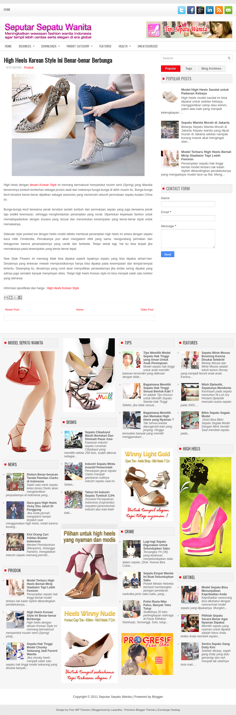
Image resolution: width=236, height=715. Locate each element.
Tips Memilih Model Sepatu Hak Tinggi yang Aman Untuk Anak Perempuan (156, 358)
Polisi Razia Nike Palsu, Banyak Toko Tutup (157, 605)
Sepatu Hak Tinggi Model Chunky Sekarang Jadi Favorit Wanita (42, 649)
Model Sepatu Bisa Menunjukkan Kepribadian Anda (215, 591)
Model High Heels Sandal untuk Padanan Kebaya (205, 91)
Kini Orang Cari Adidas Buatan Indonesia (37, 538)
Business (28, 44)
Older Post (147, 309)
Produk (28, 67)
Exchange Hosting (169, 709)
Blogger (157, 697)
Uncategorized (148, 46)
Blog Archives (211, 68)
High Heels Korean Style (63, 288)
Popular (170, 68)
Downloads (52, 44)
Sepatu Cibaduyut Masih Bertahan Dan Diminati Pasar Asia (99, 436)
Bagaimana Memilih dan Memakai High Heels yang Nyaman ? (158, 416)
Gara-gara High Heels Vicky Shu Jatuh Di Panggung (42, 506)
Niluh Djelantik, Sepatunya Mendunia (216, 386)
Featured (105, 46)
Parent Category (81, 44)
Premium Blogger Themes (140, 709)
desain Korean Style (43, 185)
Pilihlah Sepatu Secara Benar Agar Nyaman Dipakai (215, 619)
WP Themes (82, 709)
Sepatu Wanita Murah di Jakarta (205, 122)
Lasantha (116, 709)
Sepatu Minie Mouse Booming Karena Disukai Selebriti (216, 356)
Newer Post (12, 309)
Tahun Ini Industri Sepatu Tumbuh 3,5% (100, 494)
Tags (189, 68)
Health (126, 44)
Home (7, 10)
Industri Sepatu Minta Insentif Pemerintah (100, 465)
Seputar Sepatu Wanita (115, 697)
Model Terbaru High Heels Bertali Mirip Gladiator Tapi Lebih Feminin (206, 155)
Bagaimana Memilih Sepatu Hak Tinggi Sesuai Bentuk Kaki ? (158, 388)
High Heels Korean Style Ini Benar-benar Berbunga (58, 60)
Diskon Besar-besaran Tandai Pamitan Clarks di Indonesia (42, 478)
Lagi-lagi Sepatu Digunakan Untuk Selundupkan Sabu (156, 545)
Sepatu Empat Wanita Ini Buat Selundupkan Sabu (158, 577)
